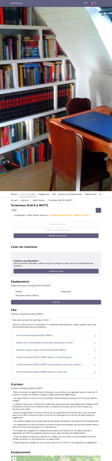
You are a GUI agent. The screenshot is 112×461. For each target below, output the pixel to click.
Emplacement (91, 195)
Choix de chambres (28, 195)
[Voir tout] (56, 302)
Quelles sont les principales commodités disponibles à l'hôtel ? (56, 343)
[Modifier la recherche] (56, 235)
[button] (3, 99)
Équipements (44, 195)
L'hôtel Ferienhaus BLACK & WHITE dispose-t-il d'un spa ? (56, 372)
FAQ (54, 195)
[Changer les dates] (56, 271)
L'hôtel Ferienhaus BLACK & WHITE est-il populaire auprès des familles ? (56, 365)
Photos (14, 195)
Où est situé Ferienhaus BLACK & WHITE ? (56, 336)
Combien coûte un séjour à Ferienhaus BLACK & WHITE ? (56, 350)
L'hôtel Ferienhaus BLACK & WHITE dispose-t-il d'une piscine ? (56, 358)
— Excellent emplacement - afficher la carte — (69, 216)
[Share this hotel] (98, 210)
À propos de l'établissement (70, 195)
